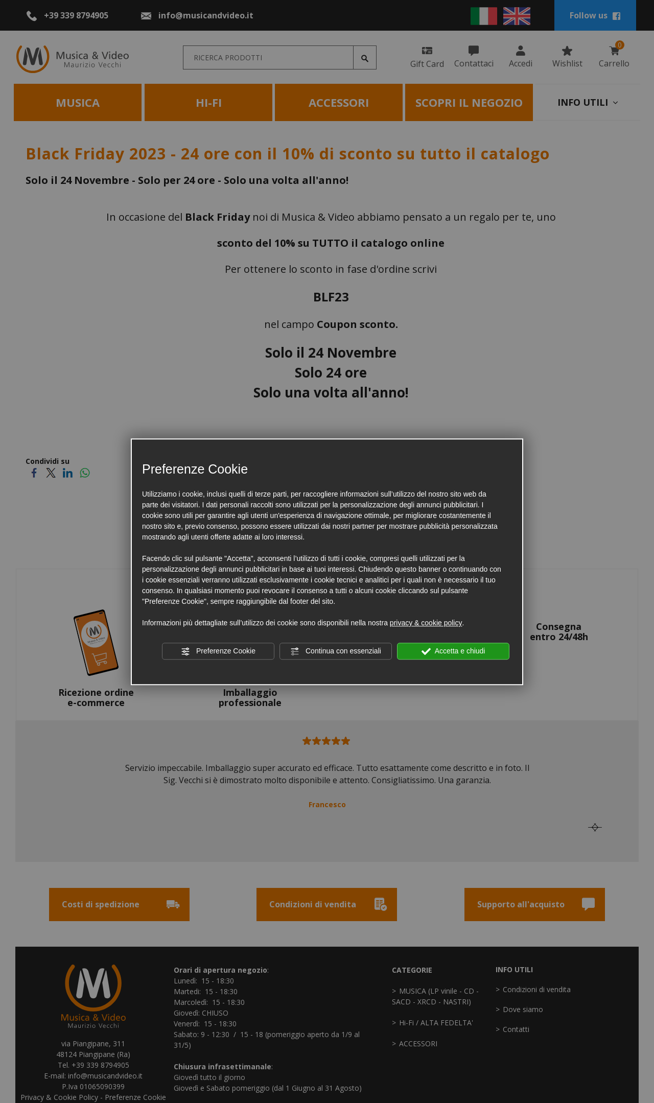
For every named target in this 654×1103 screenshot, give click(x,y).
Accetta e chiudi (453, 651)
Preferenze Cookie (218, 651)
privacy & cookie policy (426, 623)
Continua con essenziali (335, 651)
